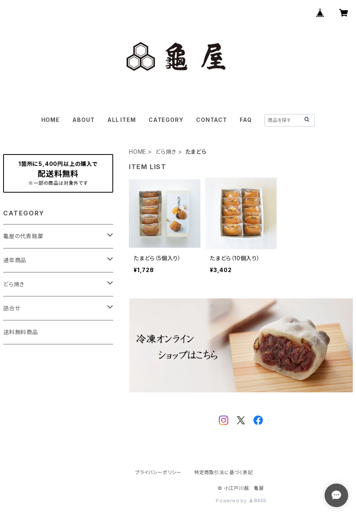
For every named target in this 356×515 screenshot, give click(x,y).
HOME (50, 119)
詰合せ (11, 308)
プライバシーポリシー (158, 472)
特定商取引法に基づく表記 (223, 472)
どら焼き (165, 151)
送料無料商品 (20, 332)
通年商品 (14, 260)
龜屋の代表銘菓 (23, 236)
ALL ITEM (121, 119)
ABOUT (83, 119)
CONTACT (211, 119)
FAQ (245, 119)
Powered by (241, 501)
